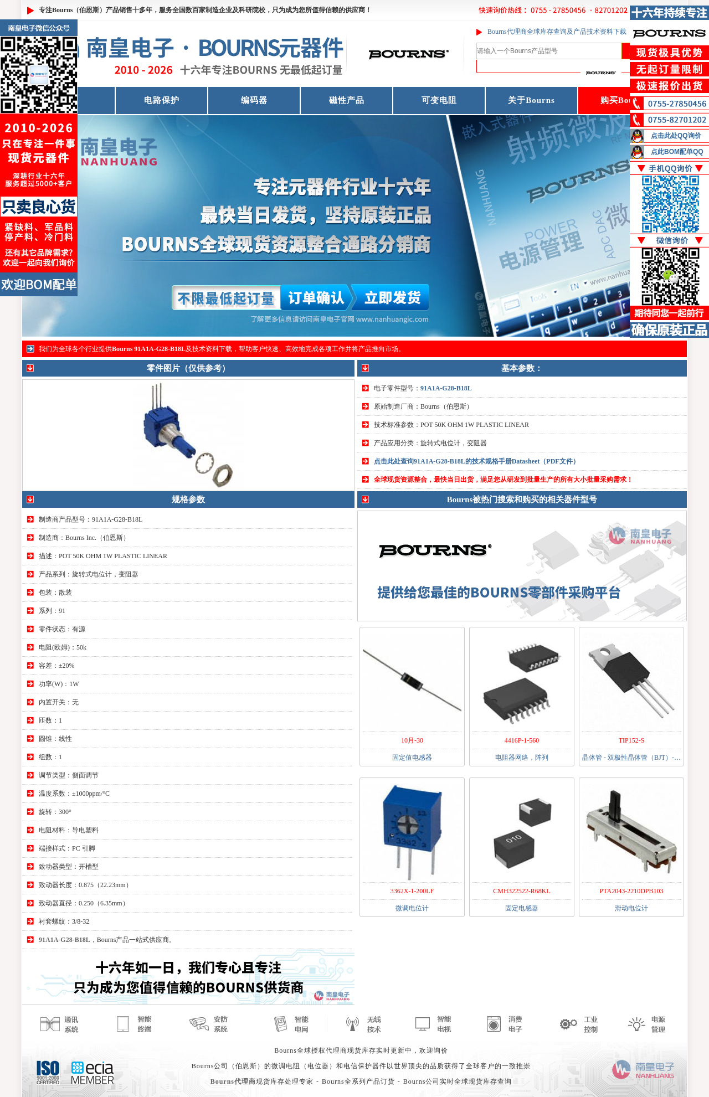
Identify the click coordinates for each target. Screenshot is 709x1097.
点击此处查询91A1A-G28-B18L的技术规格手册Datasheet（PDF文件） (476, 461)
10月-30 (412, 740)
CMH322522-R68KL (521, 891)
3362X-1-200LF (412, 891)
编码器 (254, 100)
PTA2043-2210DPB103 (631, 891)
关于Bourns (531, 100)
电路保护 (161, 100)
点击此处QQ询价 (676, 136)
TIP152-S (632, 740)
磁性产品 (346, 100)
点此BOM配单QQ (677, 152)
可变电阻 (439, 100)
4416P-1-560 (522, 740)
